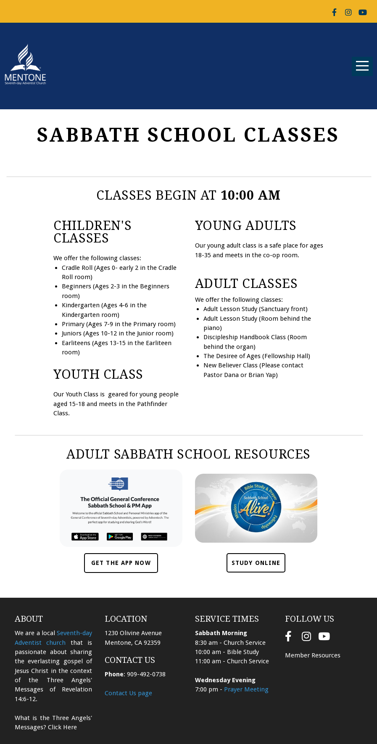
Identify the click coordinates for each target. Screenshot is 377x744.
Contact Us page (128, 693)
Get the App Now (121, 562)
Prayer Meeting (246, 689)
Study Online (256, 562)
